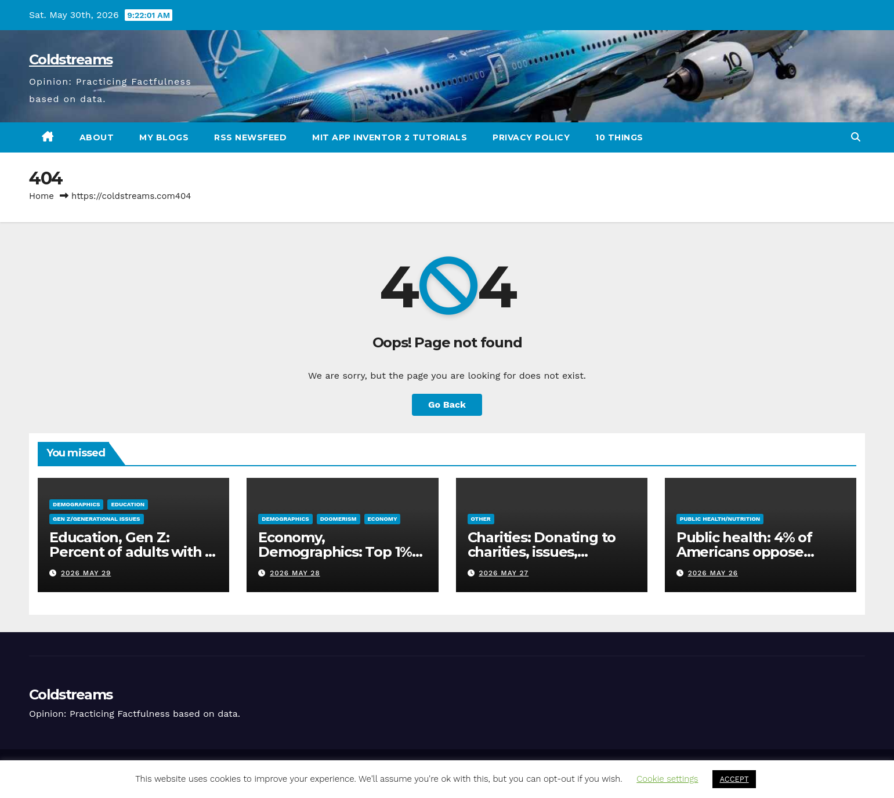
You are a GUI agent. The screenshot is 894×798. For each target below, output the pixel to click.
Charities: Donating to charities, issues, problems (542, 552)
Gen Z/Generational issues (96, 519)
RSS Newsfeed (250, 137)
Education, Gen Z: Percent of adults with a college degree (131, 552)
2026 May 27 (504, 573)
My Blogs (164, 137)
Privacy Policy (531, 137)
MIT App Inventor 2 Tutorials (389, 137)
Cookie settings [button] (667, 779)
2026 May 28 (295, 573)
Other (481, 519)
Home (41, 196)
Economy (382, 519)
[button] (855, 137)
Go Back (447, 404)
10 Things (619, 137)
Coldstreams (70, 59)
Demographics (76, 504)
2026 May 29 (86, 573)
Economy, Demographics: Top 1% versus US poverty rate (335, 552)
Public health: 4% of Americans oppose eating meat (744, 552)
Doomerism (338, 519)
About (96, 137)
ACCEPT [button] (733, 779)
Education (127, 504)
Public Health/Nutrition (720, 519)
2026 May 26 (713, 573)
